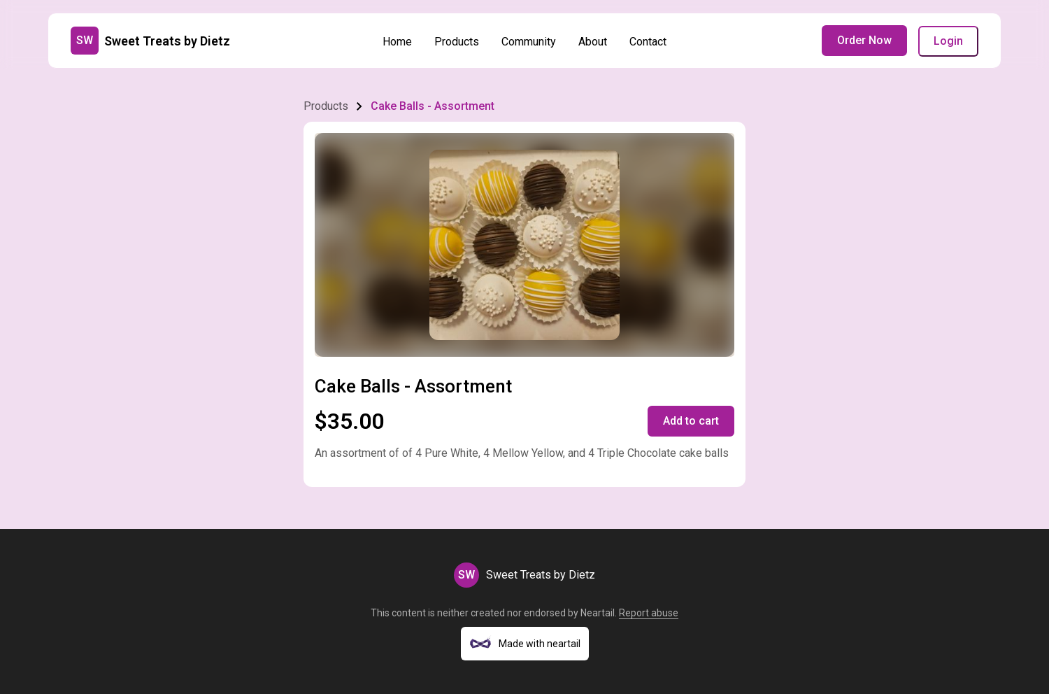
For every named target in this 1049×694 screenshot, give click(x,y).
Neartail (597, 612)
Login (948, 41)
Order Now (864, 40)
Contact (647, 41)
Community (528, 41)
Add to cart (691, 420)
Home (397, 41)
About (592, 41)
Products (456, 41)
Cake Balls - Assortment (432, 106)
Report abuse (648, 612)
